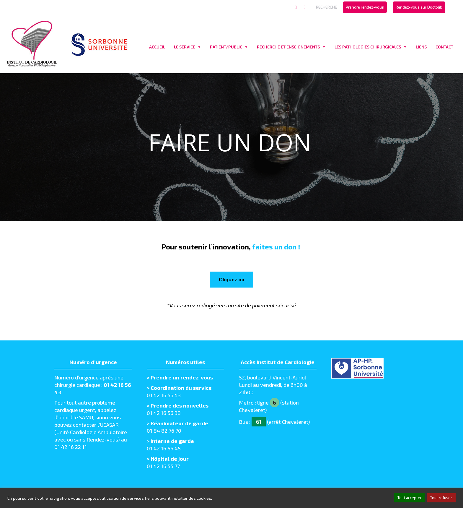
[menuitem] (364, 7)
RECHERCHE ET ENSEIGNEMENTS (288, 46)
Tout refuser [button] (441, 497)
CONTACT (444, 46)
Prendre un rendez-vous (182, 378)
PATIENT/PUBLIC (226, 46)
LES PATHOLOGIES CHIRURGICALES (368, 46)
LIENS (421, 46)
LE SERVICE (184, 46)
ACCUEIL (157, 46)
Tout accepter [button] (409, 497)
